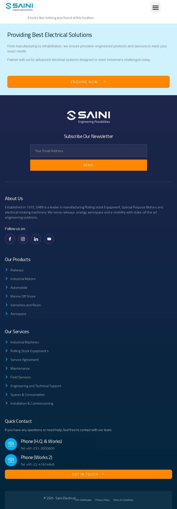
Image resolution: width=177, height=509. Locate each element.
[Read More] (50, 444)
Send (88, 165)
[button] (155, 7)
